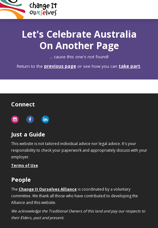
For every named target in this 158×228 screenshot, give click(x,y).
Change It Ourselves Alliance (48, 189)
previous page (60, 66)
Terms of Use (24, 165)
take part (129, 66)
